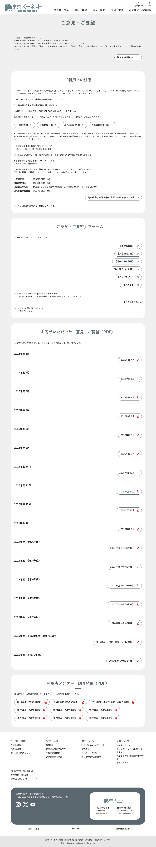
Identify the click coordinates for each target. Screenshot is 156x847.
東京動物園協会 (102, 807)
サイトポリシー (78, 828)
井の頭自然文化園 (125, 810)
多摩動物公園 (101, 813)
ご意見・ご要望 (33, 828)
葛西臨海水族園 (124, 807)
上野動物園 (101, 810)
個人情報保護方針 (123, 828)
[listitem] (128, 57)
